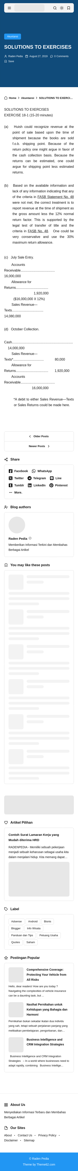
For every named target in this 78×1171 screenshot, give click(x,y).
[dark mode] (62, 8)
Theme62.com (46, 1164)
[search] (55, 8)
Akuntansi (12, 36)
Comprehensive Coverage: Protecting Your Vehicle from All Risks (46, 974)
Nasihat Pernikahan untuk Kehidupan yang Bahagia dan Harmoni (47, 1009)
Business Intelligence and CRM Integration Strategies (45, 1042)
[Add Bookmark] (9, 61)
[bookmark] (69, 8)
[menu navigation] (9, 8)
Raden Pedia (15, 56)
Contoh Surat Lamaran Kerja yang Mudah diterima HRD (34, 837)
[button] (16, 492)
